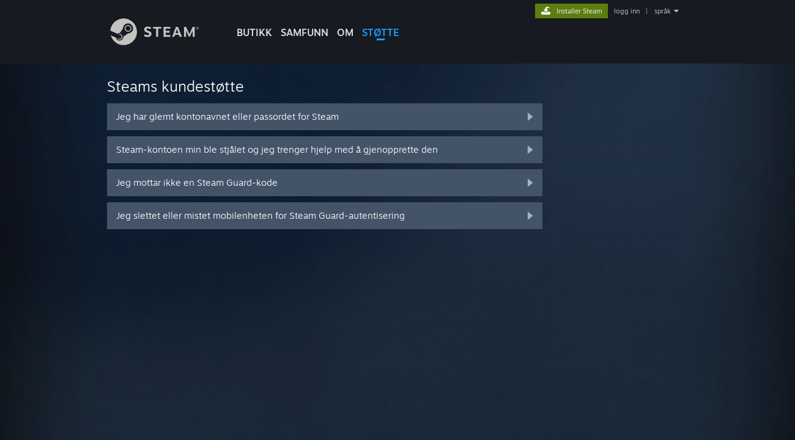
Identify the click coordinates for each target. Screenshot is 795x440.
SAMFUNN (304, 32)
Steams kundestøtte (175, 86)
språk (662, 11)
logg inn (627, 11)
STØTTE (380, 32)
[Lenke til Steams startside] (164, 42)
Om (345, 32)
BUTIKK (254, 32)
